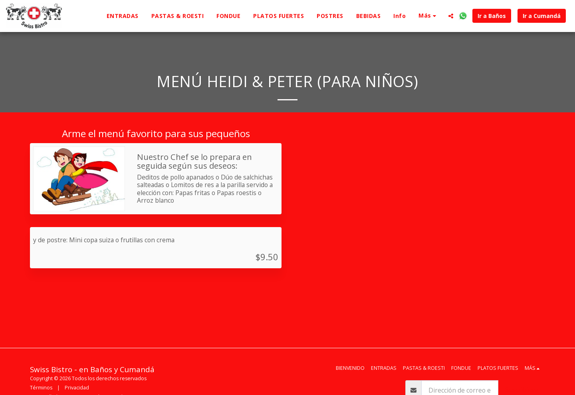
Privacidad (77, 387)
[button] (450, 16)
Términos (41, 387)
